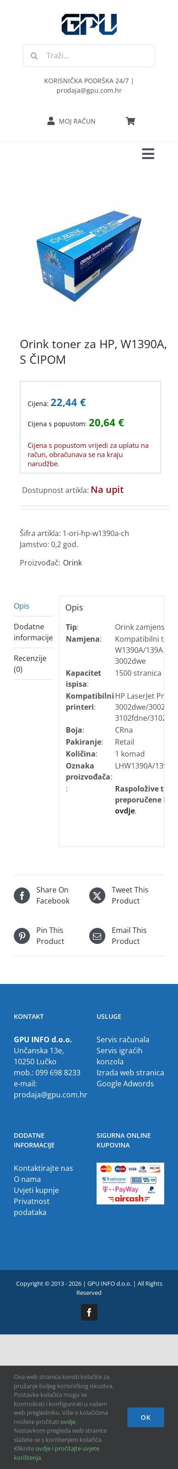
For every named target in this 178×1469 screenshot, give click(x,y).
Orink (72, 563)
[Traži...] (89, 55)
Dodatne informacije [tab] (33, 632)
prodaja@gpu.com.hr (50, 1095)
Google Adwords (125, 1084)
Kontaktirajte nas (43, 1168)
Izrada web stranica (130, 1073)
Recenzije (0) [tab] (30, 663)
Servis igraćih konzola (120, 1056)
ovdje (67, 1422)
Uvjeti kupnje (36, 1190)
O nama (27, 1179)
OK (146, 1417)
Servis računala (123, 1039)
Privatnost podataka (32, 1206)
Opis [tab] (21, 606)
